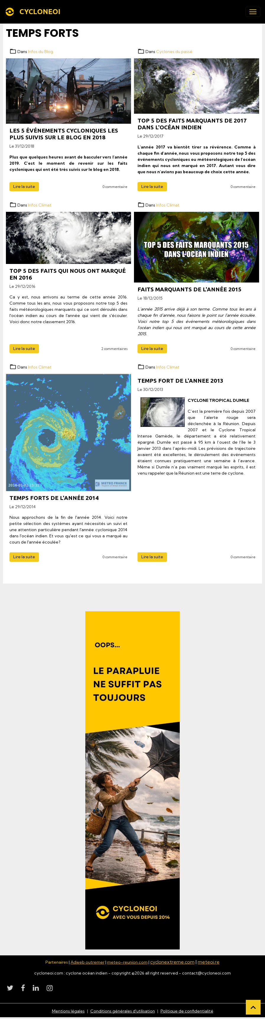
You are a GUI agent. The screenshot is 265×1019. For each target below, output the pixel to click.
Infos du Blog (40, 51)
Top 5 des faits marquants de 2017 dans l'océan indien (192, 124)
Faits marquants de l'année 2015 (189, 289)
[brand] (34, 12)
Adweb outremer (87, 962)
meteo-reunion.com (127, 962)
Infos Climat (39, 205)
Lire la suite (24, 186)
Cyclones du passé (174, 51)
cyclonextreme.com (172, 962)
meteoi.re (209, 962)
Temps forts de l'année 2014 (54, 498)
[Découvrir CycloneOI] (132, 780)
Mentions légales (68, 1011)
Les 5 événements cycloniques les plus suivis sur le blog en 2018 (63, 134)
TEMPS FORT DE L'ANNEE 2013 (180, 380)
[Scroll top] (253, 1007)
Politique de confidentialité (187, 1011)
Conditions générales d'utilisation (122, 1011)
